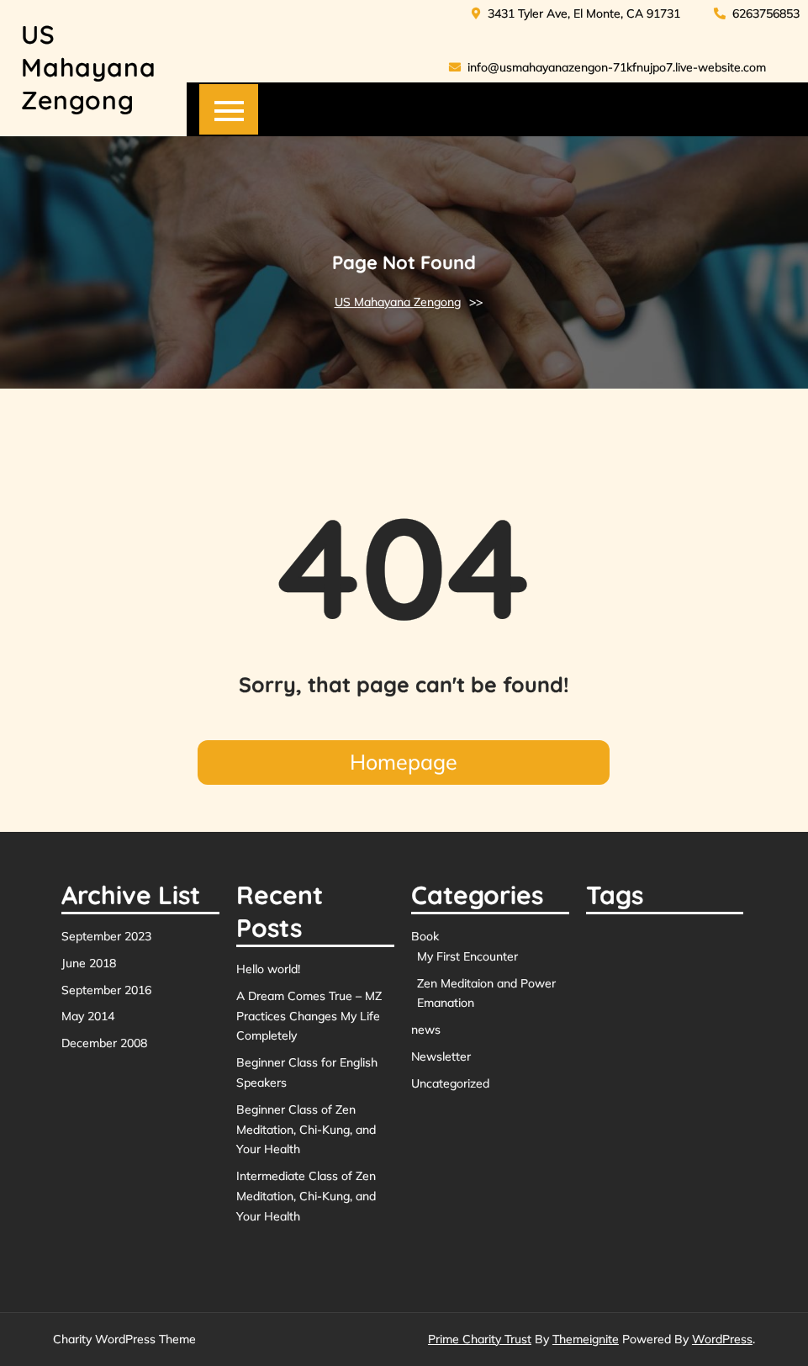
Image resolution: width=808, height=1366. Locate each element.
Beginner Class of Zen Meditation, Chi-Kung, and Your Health (306, 1129)
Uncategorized (450, 1083)
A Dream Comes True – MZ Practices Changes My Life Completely (309, 1016)
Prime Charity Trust (479, 1339)
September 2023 (106, 936)
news (426, 1029)
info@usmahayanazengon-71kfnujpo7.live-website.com (607, 67)
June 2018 (88, 963)
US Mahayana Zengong (88, 67)
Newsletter (441, 1056)
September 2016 (106, 990)
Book (425, 936)
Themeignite (585, 1339)
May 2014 (87, 1016)
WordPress (722, 1339)
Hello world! (268, 969)
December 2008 (104, 1043)
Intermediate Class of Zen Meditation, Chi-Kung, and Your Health (306, 1196)
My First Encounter (467, 956)
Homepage (403, 762)
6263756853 (757, 13)
